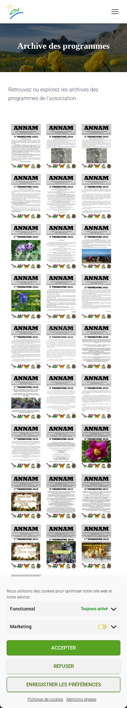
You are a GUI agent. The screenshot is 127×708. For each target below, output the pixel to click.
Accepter (63, 648)
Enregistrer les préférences (63, 685)
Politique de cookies (45, 699)
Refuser (64, 666)
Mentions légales (81, 699)
